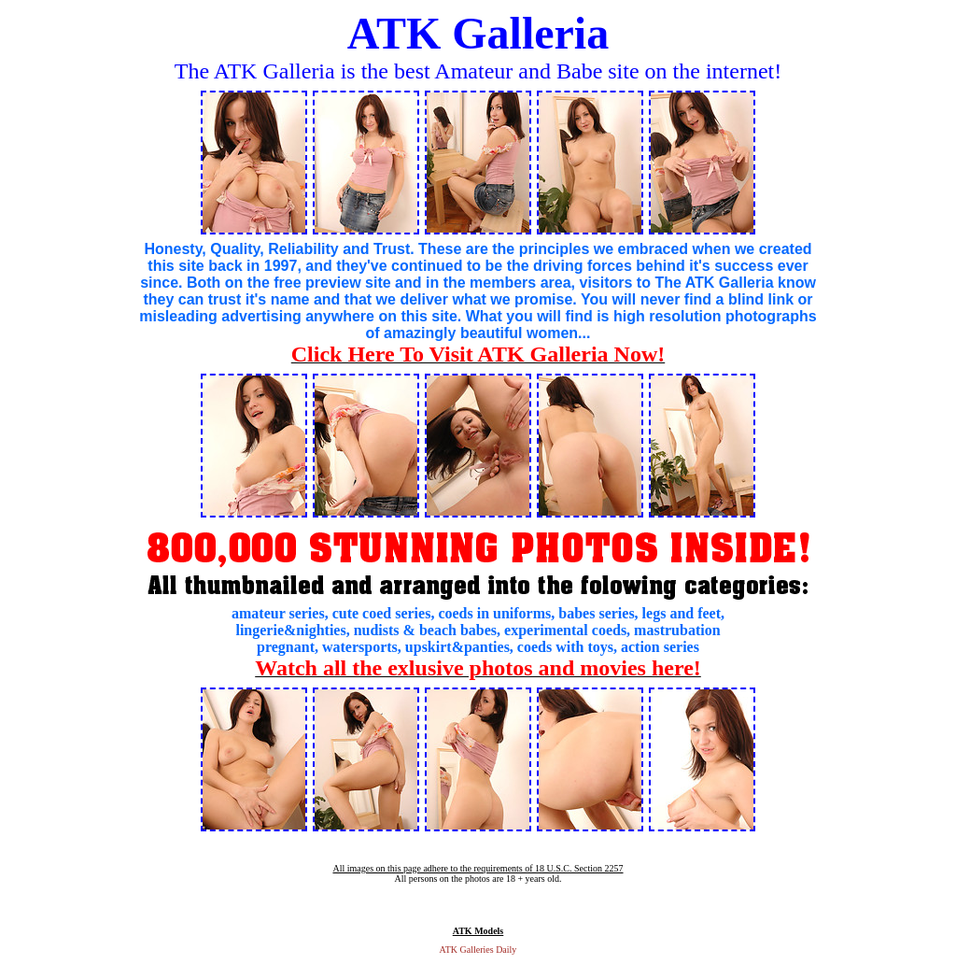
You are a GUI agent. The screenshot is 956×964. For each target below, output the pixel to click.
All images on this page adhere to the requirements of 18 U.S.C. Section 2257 (477, 868)
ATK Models (478, 931)
